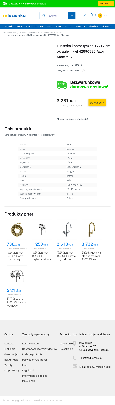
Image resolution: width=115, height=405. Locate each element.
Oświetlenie (93, 26)
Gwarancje (10, 354)
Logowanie (66, 343)
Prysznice (39, 26)
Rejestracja (66, 349)
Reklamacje (11, 359)
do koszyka (97, 102)
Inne (24, 365)
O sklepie (9, 349)
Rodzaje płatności (32, 354)
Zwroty (8, 365)
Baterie (19, 26)
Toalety (28, 26)
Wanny (49, 26)
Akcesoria (106, 26)
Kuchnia (68, 26)
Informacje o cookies (34, 376)
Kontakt (8, 343)
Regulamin (28, 370)
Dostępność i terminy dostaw (39, 349)
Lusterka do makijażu (52, 33)
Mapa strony (11, 370)
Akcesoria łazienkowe (29, 33)
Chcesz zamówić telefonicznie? (72, 119)
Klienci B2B (28, 381)
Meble (58, 26)
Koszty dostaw (30, 343)
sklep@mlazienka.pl (99, 367)
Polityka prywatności (34, 359)
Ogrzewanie (80, 26)
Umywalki (9, 26)
